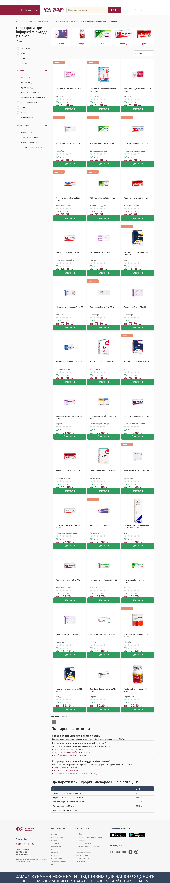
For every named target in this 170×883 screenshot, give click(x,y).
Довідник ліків (80, 854)
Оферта (54, 857)
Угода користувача (58, 854)
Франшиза (64, 3)
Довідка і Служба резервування (87, 839)
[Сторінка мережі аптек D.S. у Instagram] (118, 846)
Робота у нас (51, 3)
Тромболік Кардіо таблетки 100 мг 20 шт (70, 748)
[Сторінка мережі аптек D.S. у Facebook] (112, 846)
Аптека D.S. (20, 21)
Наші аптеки (76, 3)
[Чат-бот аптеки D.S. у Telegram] (130, 846)
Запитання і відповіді (83, 845)
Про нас (54, 827)
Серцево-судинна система (38, 21)
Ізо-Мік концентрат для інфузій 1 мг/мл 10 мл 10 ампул (76, 766)
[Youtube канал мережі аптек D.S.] (124, 846)
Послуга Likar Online (82, 851)
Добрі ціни (114, 3)
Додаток (78, 842)
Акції (104, 3)
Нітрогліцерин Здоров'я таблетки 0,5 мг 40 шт (72, 745)
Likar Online (126, 3)
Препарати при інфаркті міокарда (66, 21)
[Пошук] (114, 11)
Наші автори (56, 842)
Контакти (54, 845)
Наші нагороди (57, 830)
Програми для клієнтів (34, 3)
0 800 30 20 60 (11, 2)
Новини (54, 833)
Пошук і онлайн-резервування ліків (88, 830)
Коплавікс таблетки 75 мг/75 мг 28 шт (69, 763)
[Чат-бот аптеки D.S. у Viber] (136, 846)
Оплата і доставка (92, 3)
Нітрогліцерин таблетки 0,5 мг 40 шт (68, 742)
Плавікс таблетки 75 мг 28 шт (66, 760)
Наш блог (78, 827)
